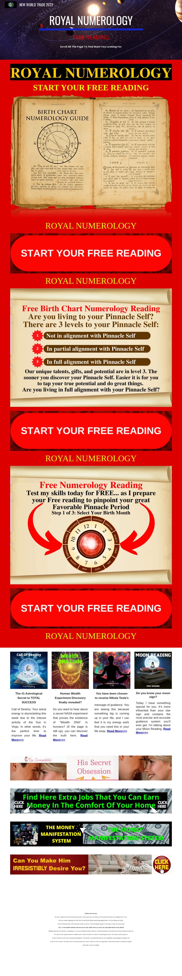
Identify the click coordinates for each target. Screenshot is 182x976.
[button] (178, 5)
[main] (91, 29)
